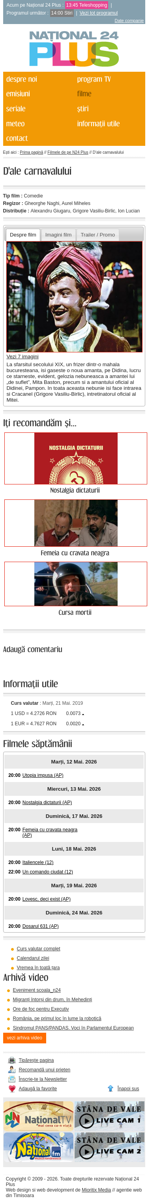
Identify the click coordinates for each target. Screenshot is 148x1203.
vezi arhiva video (24, 1038)
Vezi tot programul (99, 13)
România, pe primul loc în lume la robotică (57, 1018)
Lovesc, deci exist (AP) (46, 899)
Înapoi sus (128, 1088)
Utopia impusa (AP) (43, 775)
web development (55, 1190)
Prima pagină (31, 152)
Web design (18, 1190)
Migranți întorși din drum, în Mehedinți (52, 999)
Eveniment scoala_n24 (37, 990)
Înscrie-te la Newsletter (43, 1079)
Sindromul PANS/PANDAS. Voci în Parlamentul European (73, 1028)
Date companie (129, 20)
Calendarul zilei (33, 958)
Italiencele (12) (38, 862)
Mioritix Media (96, 1190)
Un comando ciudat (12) (47, 872)
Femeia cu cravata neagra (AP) (49, 832)
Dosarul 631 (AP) (40, 926)
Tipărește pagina (36, 1060)
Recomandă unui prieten (45, 1070)
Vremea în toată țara (38, 967)
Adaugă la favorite (38, 1088)
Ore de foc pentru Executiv (41, 1009)
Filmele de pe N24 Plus (67, 152)
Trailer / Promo (98, 235)
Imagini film (58, 235)
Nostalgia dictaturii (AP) (47, 802)
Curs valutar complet (38, 949)
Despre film (23, 235)
